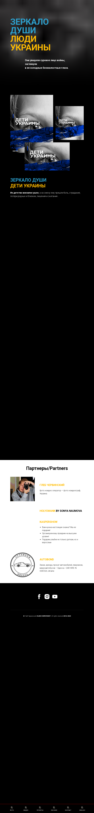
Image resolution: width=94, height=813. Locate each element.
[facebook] (39, 710)
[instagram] (47, 710)
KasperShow (48, 634)
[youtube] (55, 710)
